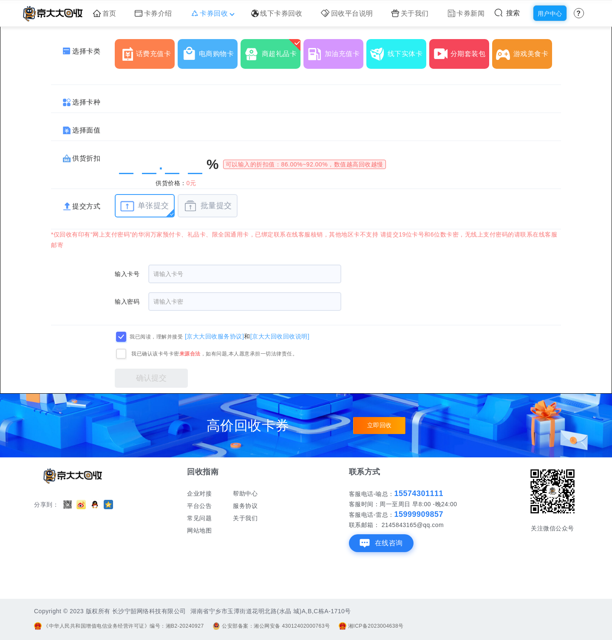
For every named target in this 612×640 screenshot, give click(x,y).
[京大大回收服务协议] (214, 336)
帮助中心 (245, 493)
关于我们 (410, 13)
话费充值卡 (147, 50)
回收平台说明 (347, 13)
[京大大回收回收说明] (279, 336)
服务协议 (245, 505)
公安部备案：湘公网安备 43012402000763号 (271, 626)
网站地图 (199, 530)
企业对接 (199, 493)
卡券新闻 (466, 13)
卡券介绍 (153, 13)
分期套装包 (461, 50)
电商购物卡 (209, 50)
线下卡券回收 (277, 13)
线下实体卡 (398, 50)
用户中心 (550, 13)
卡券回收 (212, 13)
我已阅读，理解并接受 (156, 337)
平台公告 (199, 505)
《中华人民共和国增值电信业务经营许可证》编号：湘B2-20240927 (119, 626)
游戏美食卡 (524, 50)
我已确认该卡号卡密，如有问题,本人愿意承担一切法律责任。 (214, 354)
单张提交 (144, 205)
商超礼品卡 (272, 50)
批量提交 (207, 205)
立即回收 (379, 425)
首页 (104, 13)
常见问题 (199, 518)
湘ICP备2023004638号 (371, 626)
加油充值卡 (335, 50)
